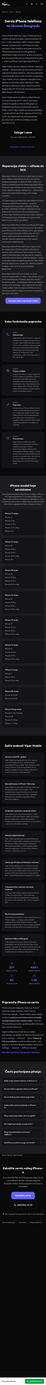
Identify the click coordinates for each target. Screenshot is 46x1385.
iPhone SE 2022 (11, 698)
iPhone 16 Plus (10, 549)
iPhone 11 (8, 674)
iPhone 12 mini (10, 652)
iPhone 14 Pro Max (12, 609)
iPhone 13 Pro (10, 631)
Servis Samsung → (9, 1222)
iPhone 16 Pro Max (12, 556)
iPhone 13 (8, 624)
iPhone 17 (8, 517)
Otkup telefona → (37, 1222)
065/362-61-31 (23, 1205)
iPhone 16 (8, 546)
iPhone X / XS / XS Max (13, 713)
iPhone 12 (8, 649)
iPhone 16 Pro (10, 552)
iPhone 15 (8, 574)
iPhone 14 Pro (10, 606)
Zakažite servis (23, 1195)
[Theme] (37, 4)
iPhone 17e (9, 531)
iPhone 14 (8, 599)
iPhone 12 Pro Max (12, 659)
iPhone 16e (9, 559)
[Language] (32, 4)
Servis (12, 12)
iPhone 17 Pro (10, 524)
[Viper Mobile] (6, 4)
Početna (5, 12)
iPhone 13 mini (10, 627)
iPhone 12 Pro (10, 656)
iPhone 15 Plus (10, 577)
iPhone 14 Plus (10, 602)
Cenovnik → (23, 1222)
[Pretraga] (27, 4)
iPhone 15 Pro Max (12, 584)
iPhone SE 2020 (11, 695)
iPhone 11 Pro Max (12, 680)
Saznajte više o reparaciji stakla (23, 301)
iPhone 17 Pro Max (12, 528)
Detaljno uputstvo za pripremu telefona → (22, 1052)
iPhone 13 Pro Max (12, 634)
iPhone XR (9, 716)
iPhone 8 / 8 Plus (11, 720)
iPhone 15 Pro (10, 581)
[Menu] (42, 4)
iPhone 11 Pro (10, 677)
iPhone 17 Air (10, 521)
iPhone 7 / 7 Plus (11, 723)
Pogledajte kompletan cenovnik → (23, 147)
